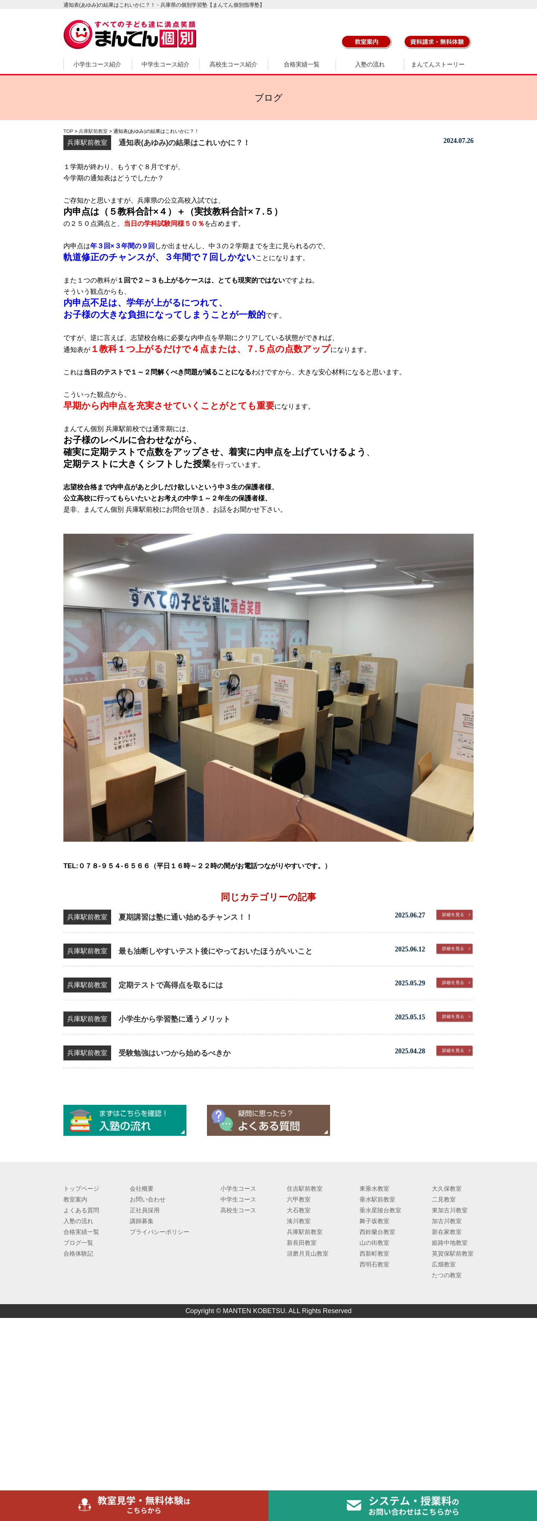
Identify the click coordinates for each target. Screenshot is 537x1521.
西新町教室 (374, 1253)
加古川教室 (447, 1221)
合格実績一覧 (302, 64)
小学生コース (238, 1188)
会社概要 (142, 1188)
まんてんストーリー (438, 64)
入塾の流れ (370, 64)
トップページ (81, 1188)
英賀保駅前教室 (453, 1253)
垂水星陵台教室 (380, 1210)
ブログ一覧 (78, 1243)
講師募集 (142, 1221)
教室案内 (75, 1199)
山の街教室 (374, 1243)
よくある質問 (81, 1210)
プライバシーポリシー (159, 1232)
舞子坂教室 (374, 1221)
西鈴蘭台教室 (377, 1232)
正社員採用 (145, 1210)
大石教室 (299, 1210)
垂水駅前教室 (377, 1199)
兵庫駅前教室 (305, 1232)
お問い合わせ (148, 1199)
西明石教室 (374, 1264)
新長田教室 (302, 1243)
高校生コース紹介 (233, 64)
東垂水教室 (374, 1188)
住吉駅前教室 (305, 1188)
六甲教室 (299, 1199)
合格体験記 (78, 1253)
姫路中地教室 (450, 1243)
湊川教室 (299, 1221)
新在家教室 (447, 1232)
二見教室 (444, 1199)
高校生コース (238, 1210)
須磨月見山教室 (308, 1253)
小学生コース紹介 (97, 64)
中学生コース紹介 (165, 64)
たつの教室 (447, 1275)
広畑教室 (444, 1264)
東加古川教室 (450, 1210)
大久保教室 (447, 1188)
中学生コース (238, 1199)
